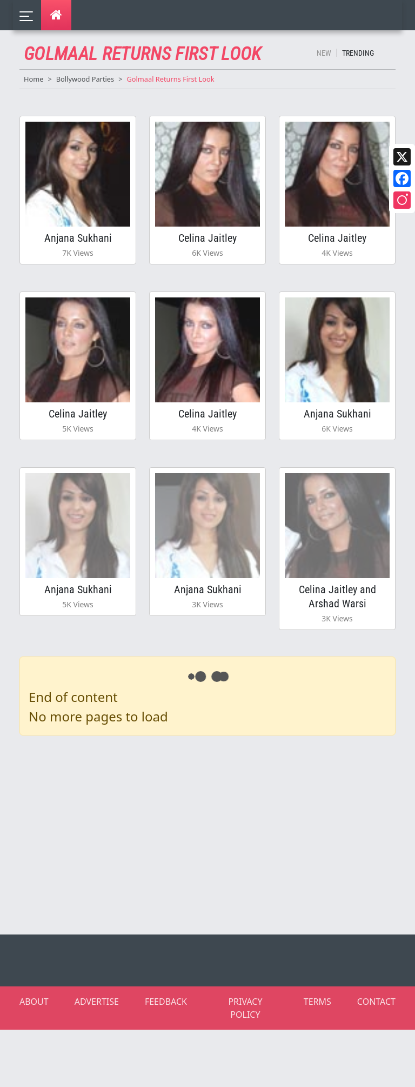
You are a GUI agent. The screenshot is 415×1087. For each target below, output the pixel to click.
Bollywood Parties (85, 79)
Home (33, 79)
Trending (358, 53)
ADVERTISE (97, 1002)
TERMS (317, 1002)
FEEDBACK (166, 1002)
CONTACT (376, 1002)
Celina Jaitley (207, 237)
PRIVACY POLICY (245, 1008)
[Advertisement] (214, 833)
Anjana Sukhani (78, 237)
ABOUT (34, 1002)
